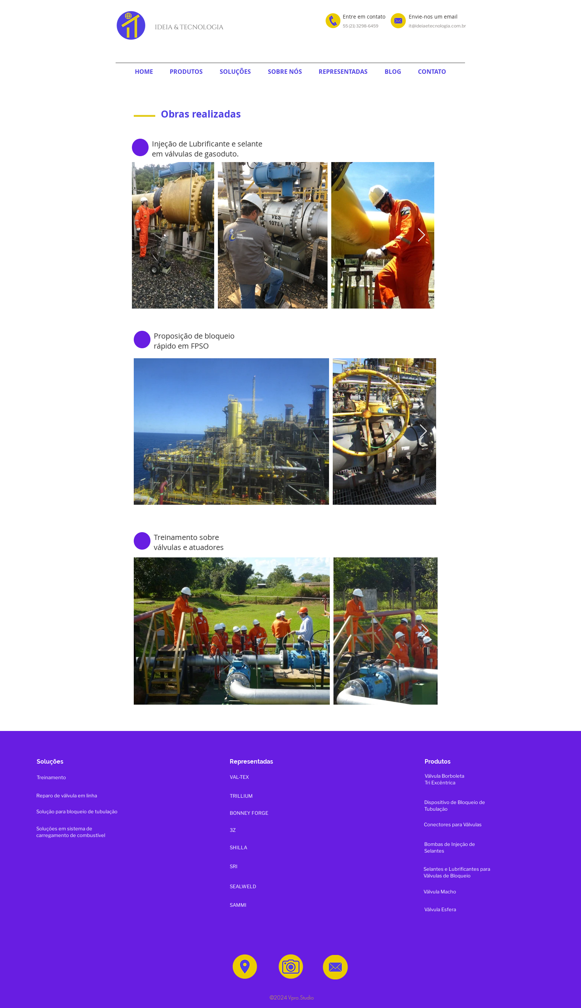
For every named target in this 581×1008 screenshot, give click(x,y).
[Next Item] (421, 235)
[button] (186, 71)
